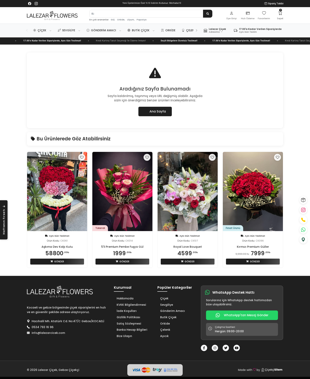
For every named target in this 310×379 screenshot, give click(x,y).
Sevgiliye (66, 30)
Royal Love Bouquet (187, 247)
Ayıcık (163, 336)
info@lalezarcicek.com (48, 333)
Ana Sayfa (155, 111)
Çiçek (39, 30)
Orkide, (121, 20)
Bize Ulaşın (123, 336)
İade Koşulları (125, 311)
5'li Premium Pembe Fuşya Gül (122, 247)
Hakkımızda (123, 298)
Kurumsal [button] (122, 288)
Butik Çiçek (138, 30)
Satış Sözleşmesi (127, 324)
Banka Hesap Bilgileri (130, 330)
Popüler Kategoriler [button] (174, 288)
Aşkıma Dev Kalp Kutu (57, 247)
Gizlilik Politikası (127, 317)
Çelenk (189, 30)
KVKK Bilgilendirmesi (130, 305)
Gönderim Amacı (101, 30)
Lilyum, (130, 20)
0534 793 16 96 (43, 327)
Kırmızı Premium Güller (253, 247)
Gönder (57, 261)
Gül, (113, 20)
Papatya (141, 20)
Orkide (168, 30)
